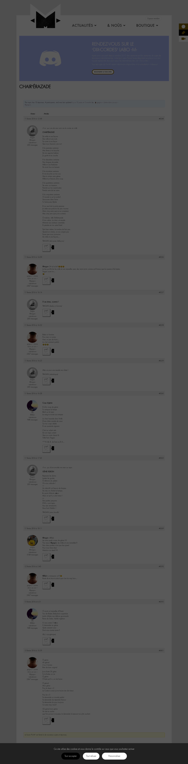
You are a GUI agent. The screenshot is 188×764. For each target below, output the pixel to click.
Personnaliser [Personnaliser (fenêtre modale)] (114, 756)
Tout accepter (71, 756)
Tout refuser (91, 756)
